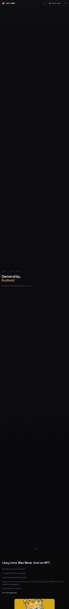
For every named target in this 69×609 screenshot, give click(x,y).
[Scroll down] (36, 548)
